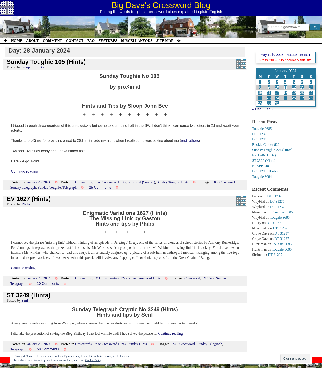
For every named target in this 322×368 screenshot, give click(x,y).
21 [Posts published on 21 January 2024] (311, 93)
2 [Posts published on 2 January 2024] (269, 82)
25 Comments (100, 187)
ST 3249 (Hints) (28, 295)
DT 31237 (259, 134)
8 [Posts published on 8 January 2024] (260, 87)
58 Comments (48, 349)
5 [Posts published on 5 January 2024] (294, 82)
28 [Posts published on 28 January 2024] (311, 98)
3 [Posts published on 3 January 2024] (277, 82)
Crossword (227, 182)
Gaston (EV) (118, 278)
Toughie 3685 (262, 129)
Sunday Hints (137, 344)
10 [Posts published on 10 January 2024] (277, 87)
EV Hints (100, 278)
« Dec (257, 109)
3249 (174, 344)
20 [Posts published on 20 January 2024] (302, 93)
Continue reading (24, 171)
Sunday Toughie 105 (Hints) (46, 61)
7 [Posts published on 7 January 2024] (311, 82)
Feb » (269, 109)
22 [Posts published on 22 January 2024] (260, 98)
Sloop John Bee (33, 67)
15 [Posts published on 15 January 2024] (260, 93)
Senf (25, 300)
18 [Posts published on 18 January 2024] (286, 93)
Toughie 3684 (262, 176)
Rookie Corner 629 (266, 144)
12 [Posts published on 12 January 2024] (294, 87)
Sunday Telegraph (23, 187)
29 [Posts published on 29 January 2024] (260, 103)
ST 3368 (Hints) (263, 160)
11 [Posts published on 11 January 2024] (286, 87)
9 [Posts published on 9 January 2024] (269, 87)
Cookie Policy (93, 360)
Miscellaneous (136, 40)
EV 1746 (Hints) (264, 155)
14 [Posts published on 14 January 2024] (311, 87)
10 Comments (48, 283)
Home (16, 40)
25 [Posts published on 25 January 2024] (286, 98)
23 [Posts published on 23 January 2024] (269, 98)
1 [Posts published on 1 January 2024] (260, 82)
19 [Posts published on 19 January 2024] (294, 93)
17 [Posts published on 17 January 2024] (277, 93)
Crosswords (83, 182)
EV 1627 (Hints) (29, 198)
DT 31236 (259, 139)
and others (190, 140)
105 (215, 182)
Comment (52, 40)
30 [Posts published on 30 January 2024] (269, 103)
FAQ (91, 40)
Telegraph (69, 187)
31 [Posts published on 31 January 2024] (277, 103)
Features (108, 40)
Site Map (164, 40)
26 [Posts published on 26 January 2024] (294, 98)
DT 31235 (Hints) (265, 171)
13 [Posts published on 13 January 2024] (302, 87)
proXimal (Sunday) (141, 182)
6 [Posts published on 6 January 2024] (302, 82)
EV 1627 (207, 278)
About (32, 40)
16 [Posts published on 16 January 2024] (269, 93)
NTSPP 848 (260, 166)
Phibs (26, 204)
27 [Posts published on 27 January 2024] (302, 98)
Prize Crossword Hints (109, 182)
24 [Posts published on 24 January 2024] (277, 98)
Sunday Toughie (49, 187)
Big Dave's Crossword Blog (161, 5)
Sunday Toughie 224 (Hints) (272, 150)
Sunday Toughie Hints (173, 182)
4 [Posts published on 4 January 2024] (285, 82)
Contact (74, 40)
